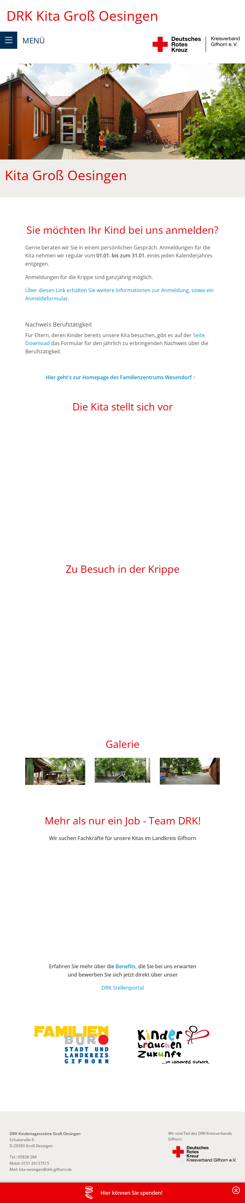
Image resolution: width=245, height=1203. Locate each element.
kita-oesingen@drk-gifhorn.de (45, 1169)
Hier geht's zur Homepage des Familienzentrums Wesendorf (119, 377)
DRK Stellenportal (122, 987)
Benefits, (126, 966)
